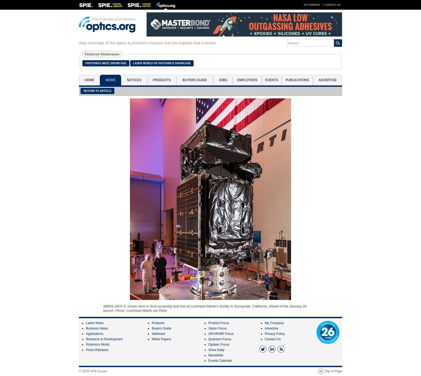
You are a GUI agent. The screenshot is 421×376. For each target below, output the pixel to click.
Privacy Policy (275, 334)
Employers (247, 80)
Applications (94, 334)
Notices (134, 80)
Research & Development (104, 339)
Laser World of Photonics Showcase (162, 63)
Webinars (158, 334)
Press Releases (97, 350)
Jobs (223, 80)
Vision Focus (217, 328)
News (110, 80)
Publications (297, 80)
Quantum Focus (219, 339)
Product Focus (218, 323)
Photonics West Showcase (105, 63)
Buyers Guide (195, 80)
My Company (312, 4)
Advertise (327, 80)
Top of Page (333, 371)
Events (271, 80)
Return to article (97, 90)
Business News (97, 328)
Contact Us (332, 4)
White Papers (161, 339)
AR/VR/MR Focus (221, 334)
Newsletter (216, 355)
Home (89, 80)
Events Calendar (220, 361)
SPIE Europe (98, 371)
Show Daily (216, 350)
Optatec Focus (218, 344)
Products (162, 80)
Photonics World (97, 344)
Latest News (95, 323)
